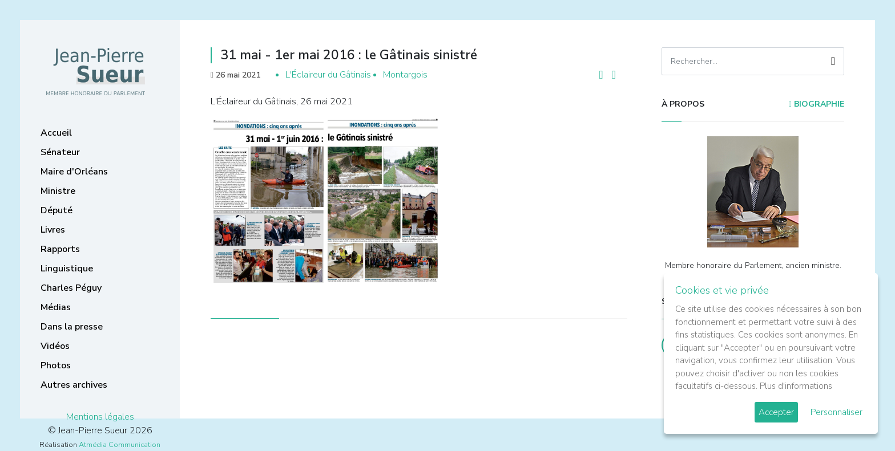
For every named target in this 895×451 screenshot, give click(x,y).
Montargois (405, 74)
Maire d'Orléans (74, 171)
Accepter (776, 412)
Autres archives (74, 385)
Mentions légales (100, 417)
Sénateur (60, 152)
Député (56, 210)
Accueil (56, 133)
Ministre (58, 191)
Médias (56, 307)
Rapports (60, 249)
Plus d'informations (796, 386)
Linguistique (67, 268)
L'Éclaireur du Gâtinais (328, 74)
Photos (56, 365)
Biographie (816, 104)
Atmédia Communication (119, 445)
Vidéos (55, 346)
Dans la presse (72, 326)
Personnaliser (836, 412)
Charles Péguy (71, 288)
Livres (53, 230)
